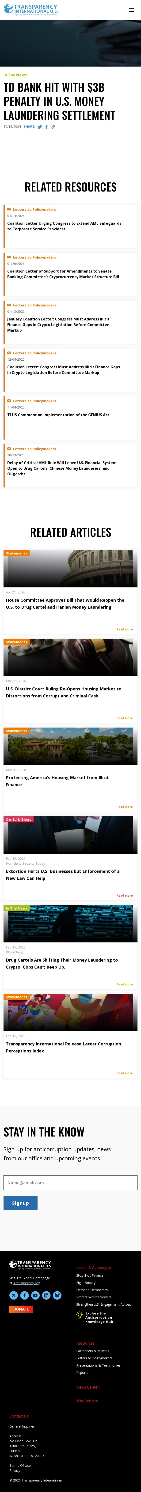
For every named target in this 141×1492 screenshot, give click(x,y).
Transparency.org (26, 1283)
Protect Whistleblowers (93, 1297)
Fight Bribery (85, 1282)
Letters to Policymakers (94, 1358)
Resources (85, 1343)
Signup (20, 1203)
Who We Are (87, 1400)
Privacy (14, 1470)
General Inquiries (22, 1426)
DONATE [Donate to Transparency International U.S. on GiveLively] (21, 1309)
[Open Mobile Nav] (131, 10)
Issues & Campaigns (94, 1267)
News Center (87, 1387)
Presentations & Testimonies (98, 1365)
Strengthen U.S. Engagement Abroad (104, 1304)
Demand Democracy (92, 1290)
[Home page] (31, 9)
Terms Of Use (20, 1465)
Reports (82, 1372)
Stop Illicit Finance (89, 1275)
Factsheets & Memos (92, 1351)
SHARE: (29, 126)
